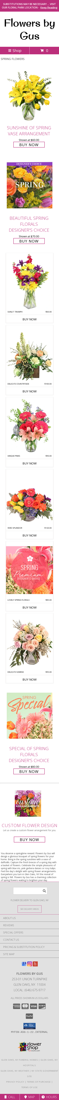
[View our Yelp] (35, 965)
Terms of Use (29, 1087)
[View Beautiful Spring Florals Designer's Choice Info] (29, 185)
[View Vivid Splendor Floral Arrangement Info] (29, 497)
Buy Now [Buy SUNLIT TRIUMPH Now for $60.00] (29, 319)
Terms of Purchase (39, 1081)
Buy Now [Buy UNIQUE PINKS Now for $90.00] (29, 463)
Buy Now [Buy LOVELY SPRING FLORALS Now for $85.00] (29, 607)
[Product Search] (30, 890)
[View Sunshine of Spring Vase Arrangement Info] (29, 94)
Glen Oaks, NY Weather (15, 1070)
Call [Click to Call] (10, 1097)
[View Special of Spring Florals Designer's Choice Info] (29, 715)
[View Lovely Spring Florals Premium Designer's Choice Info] (29, 570)
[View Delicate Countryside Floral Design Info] (29, 353)
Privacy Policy (15, 1081)
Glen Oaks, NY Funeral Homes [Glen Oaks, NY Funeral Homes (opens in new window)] (19, 1059)
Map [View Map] (29, 1097)
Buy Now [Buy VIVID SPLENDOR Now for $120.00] (29, 535)
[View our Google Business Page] (23, 965)
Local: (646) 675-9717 (29, 990)
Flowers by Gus (29, 29)
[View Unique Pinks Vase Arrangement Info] (29, 425)
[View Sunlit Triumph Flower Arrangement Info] (29, 281)
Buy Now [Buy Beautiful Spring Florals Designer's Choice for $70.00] (29, 241)
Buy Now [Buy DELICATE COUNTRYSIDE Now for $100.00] (29, 391)
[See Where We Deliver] (30, 908)
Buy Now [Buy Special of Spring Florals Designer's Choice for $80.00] (29, 771)
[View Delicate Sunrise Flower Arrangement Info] (29, 642)
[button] (29, 1026)
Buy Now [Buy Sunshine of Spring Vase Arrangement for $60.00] (29, 144)
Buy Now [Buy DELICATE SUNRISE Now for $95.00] (29, 679)
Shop (14, 50)
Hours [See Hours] (49, 1097)
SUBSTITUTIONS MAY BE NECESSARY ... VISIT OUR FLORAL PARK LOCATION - (29, 5)
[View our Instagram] (29, 965)
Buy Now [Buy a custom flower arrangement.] (29, 839)
